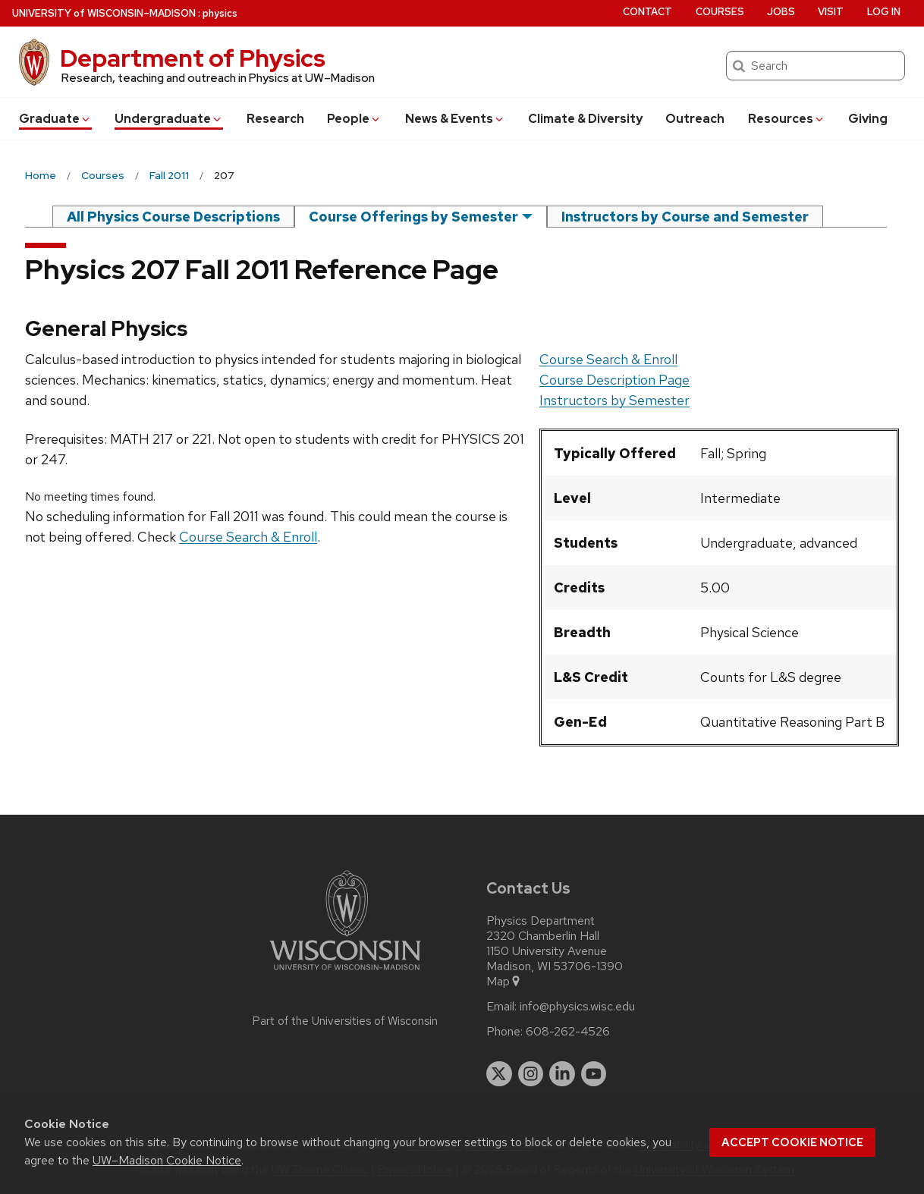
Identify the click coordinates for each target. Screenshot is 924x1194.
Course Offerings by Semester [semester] (413, 216)
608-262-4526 (568, 1031)
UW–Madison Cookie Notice (167, 1160)
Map (504, 981)
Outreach (694, 119)
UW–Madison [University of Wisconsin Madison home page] (104, 13)
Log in (883, 11)
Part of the (345, 1021)
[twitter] (499, 1074)
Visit (831, 11)
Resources (786, 119)
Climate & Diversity (585, 119)
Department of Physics (192, 58)
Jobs (781, 11)
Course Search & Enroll (608, 359)
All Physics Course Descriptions (173, 216)
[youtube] (594, 1074)
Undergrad (169, 119)
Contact (647, 11)
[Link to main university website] (345, 973)
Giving (868, 119)
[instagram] (531, 1074)
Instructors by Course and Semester (685, 216)
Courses (720, 11)
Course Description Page (614, 379)
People (354, 119)
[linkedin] (562, 1074)
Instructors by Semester (614, 400)
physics (220, 13)
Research (275, 119)
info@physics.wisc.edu (577, 1006)
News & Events (455, 119)
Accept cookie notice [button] (792, 1142)
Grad (55, 119)
